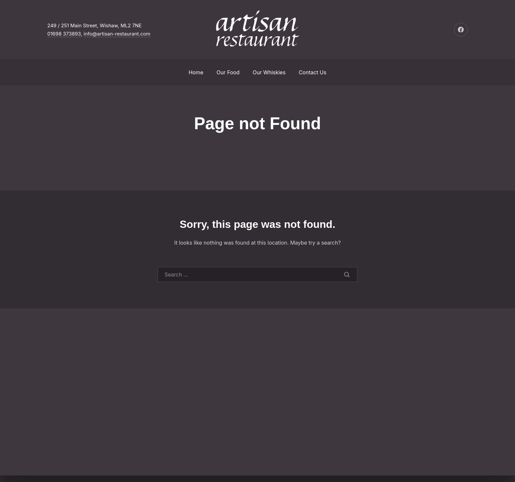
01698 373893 (64, 34)
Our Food (227, 72)
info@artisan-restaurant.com (117, 34)
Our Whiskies (269, 72)
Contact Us (312, 72)
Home (196, 72)
